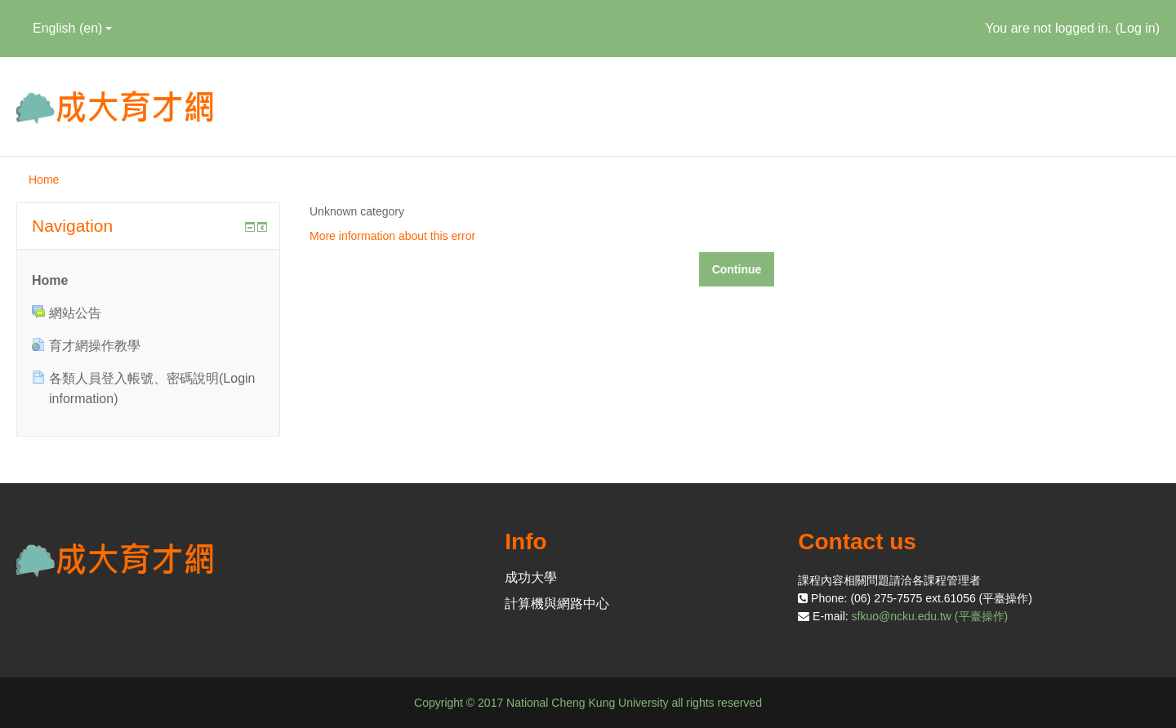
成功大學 (531, 577)
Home (44, 179)
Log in (1138, 28)
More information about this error (392, 235)
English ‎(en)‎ (72, 28)
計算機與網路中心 (557, 603)
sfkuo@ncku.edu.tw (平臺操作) (930, 616)
